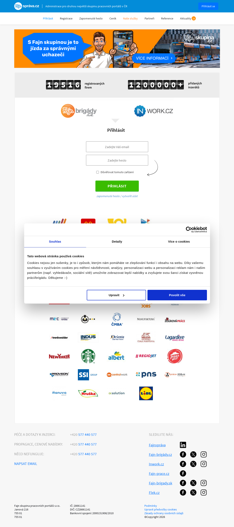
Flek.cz (154, 492)
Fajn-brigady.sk (160, 483)
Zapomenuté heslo (91, 18)
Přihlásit (48, 18)
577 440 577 (83, 434)
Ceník (112, 18)
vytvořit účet (130, 196)
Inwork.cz (156, 464)
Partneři (149, 18)
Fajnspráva (157, 445)
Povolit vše (177, 295)
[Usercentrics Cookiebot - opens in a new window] (189, 229)
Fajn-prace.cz (159, 473)
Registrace (66, 18)
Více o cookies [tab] (179, 241)
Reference (167, 18)
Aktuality (185, 18)
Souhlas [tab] (55, 241)
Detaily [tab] (117, 241)
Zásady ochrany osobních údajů (163, 513)
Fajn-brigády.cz (160, 454)
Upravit (116, 295)
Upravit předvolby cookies (160, 509)
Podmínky (150, 506)
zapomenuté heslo (108, 196)
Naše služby (130, 18)
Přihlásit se (208, 6)
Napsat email (25, 463)
